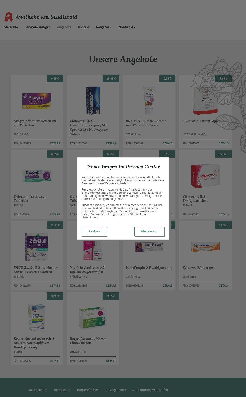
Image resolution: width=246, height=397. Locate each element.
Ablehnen (94, 231)
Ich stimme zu (149, 231)
